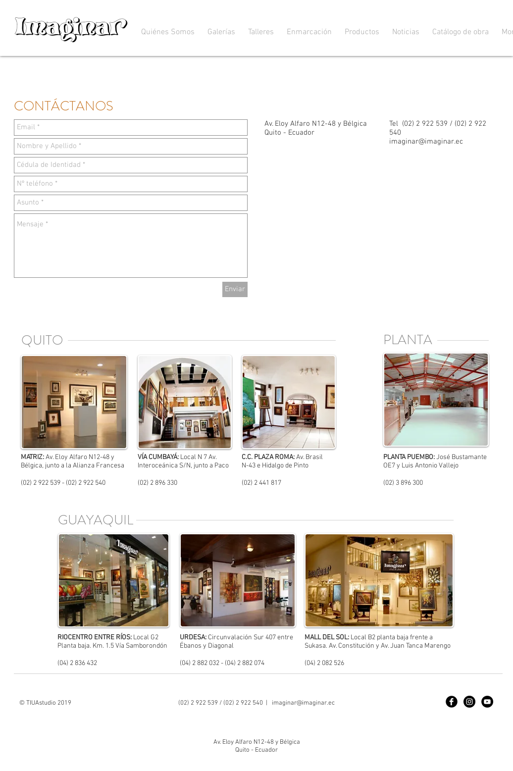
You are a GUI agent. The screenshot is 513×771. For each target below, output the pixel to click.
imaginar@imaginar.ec (426, 141)
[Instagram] (469, 702)
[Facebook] (452, 702)
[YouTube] (487, 702)
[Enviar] (235, 289)
